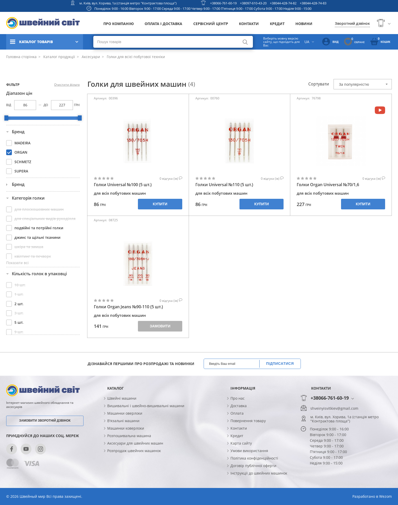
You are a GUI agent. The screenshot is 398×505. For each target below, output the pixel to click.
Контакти (249, 23)
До (46, 105)
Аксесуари (90, 56)
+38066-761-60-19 (223, 3)
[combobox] (363, 84)
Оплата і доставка (163, 23)
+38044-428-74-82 (283, 3)
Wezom (385, 496)
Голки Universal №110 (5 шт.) (224, 184)
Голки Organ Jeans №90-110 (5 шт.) (128, 307)
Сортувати (318, 84)
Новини (303, 23)
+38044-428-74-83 (313, 3)
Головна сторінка (21, 56)
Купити (160, 204)
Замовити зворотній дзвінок (44, 420)
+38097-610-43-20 (253, 3)
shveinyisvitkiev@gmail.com (334, 408)
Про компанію (118, 23)
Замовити (160, 326)
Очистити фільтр (67, 84)
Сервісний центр (210, 23)
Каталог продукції (58, 56)
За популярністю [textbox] (354, 84)
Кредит (277, 23)
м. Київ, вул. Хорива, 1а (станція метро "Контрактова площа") (128, 3)
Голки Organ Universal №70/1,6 (328, 184)
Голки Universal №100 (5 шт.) (123, 184)
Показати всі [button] (17, 263)
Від (8, 105)
